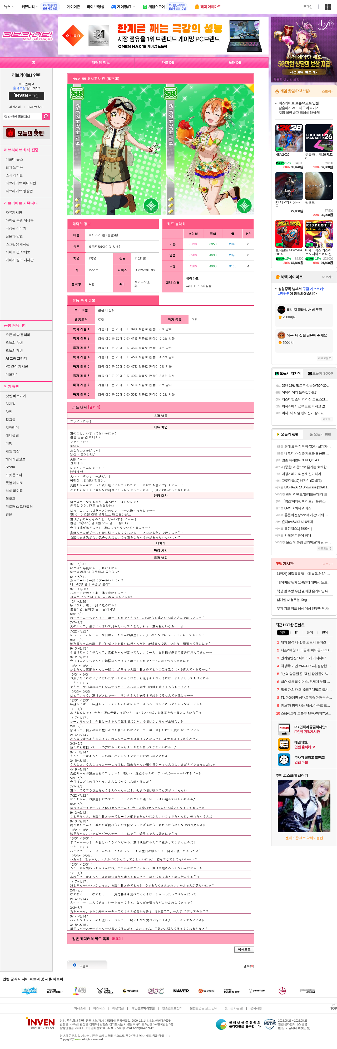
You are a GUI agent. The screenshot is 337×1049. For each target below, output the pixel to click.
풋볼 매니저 (14, 482)
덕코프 (11, 498)
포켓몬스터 (14, 475)
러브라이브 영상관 (19, 191)
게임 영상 (12, 451)
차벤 (9, 411)
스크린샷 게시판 (17, 244)
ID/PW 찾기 (36, 106)
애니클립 (12, 435)
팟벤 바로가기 (16, 396)
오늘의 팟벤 (14, 350)
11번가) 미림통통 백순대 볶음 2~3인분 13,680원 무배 (305, 574)
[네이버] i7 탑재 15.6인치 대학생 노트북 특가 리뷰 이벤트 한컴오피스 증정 (305, 582)
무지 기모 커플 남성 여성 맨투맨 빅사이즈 (305, 608)
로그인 (307, 7)
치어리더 (12, 427)
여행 (9, 443)
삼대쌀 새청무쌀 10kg (291, 600)
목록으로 (244, 949)
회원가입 (15, 106)
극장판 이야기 (16, 228)
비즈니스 (99, 1008)
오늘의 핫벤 (14, 342)
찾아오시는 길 (233, 1008)
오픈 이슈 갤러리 (18, 334)
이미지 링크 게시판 (19, 260)
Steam (10, 467)
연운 (9, 514)
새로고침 (323, 358)
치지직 (11, 403)
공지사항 (256, 1008)
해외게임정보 (15, 459)
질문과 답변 (14, 236)
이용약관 (118, 1008)
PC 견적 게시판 (17, 366)
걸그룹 (11, 419)
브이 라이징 (14, 490)
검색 (46, 116)
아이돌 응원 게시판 (19, 220)
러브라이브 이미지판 (21, 183)
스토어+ (327, 91)
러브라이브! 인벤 (26, 75)
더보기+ (327, 276)
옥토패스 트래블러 (19, 506)
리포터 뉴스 (14, 159)
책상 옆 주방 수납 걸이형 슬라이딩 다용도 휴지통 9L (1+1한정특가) (305, 591)
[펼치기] (94, 407)
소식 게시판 (14, 175)
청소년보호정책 (172, 1008)
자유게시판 (14, 212)
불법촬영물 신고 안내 (203, 1008)
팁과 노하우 (14, 167)
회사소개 (80, 1008)
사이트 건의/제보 (18, 252)
